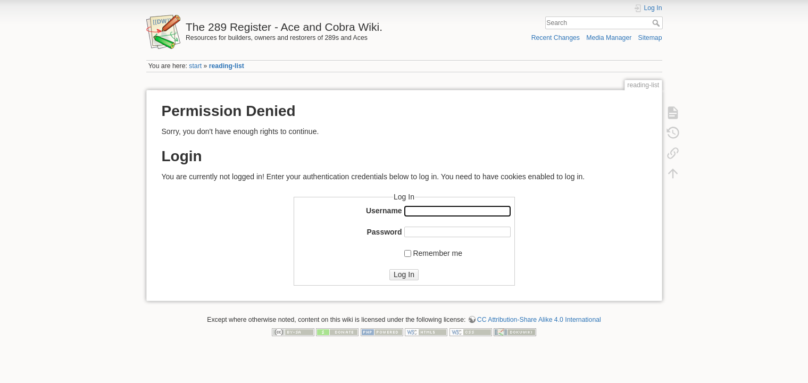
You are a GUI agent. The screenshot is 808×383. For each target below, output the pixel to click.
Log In (404, 274)
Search (657, 23)
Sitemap (650, 37)
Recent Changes (555, 37)
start (195, 66)
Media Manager (608, 37)
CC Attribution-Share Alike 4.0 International (539, 319)
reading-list (226, 66)
